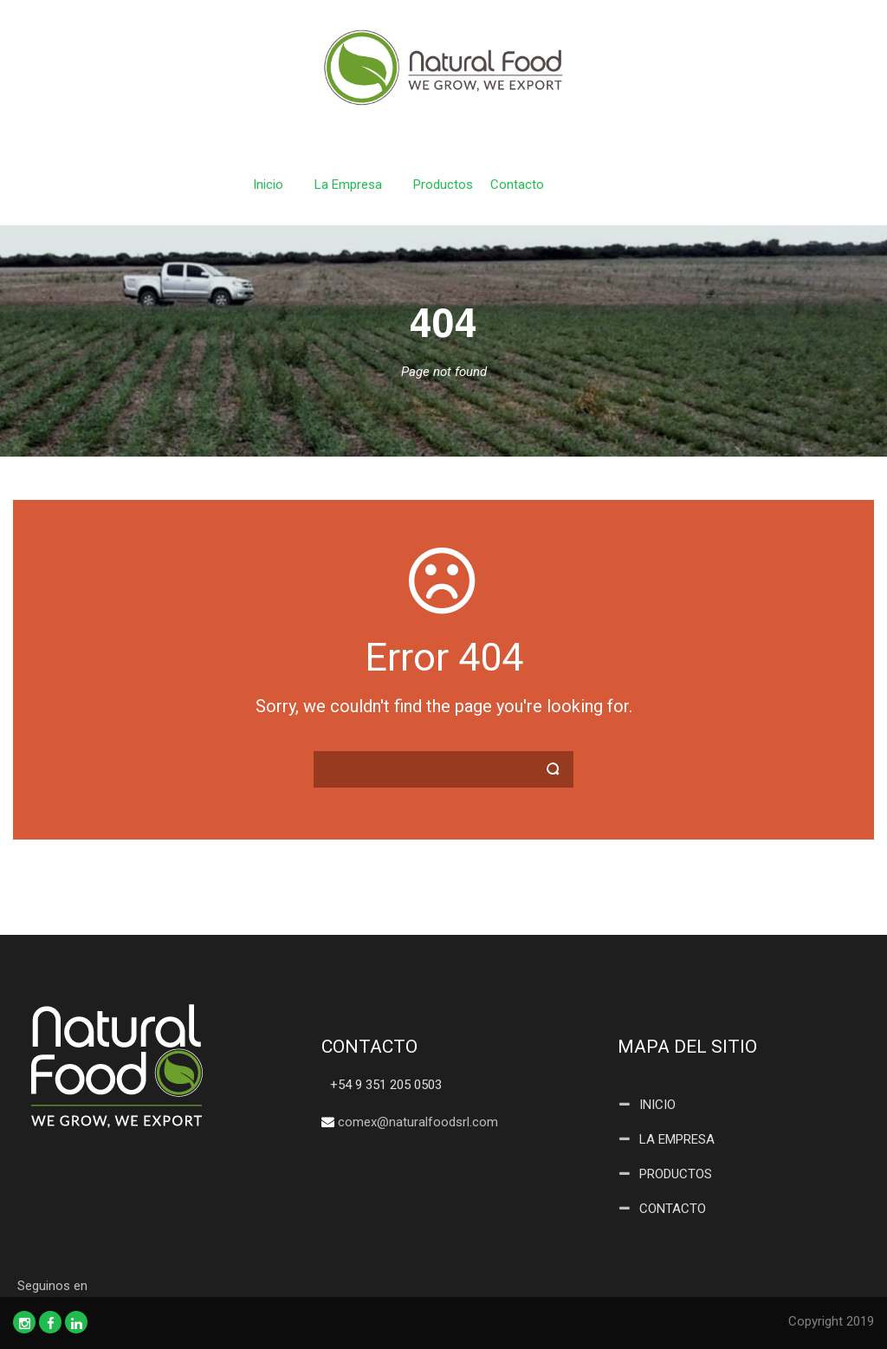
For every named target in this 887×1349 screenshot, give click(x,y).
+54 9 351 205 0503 (386, 1085)
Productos (443, 185)
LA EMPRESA (677, 1139)
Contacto (517, 185)
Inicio (268, 185)
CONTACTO (672, 1208)
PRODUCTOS (675, 1174)
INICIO (657, 1104)
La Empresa (348, 185)
